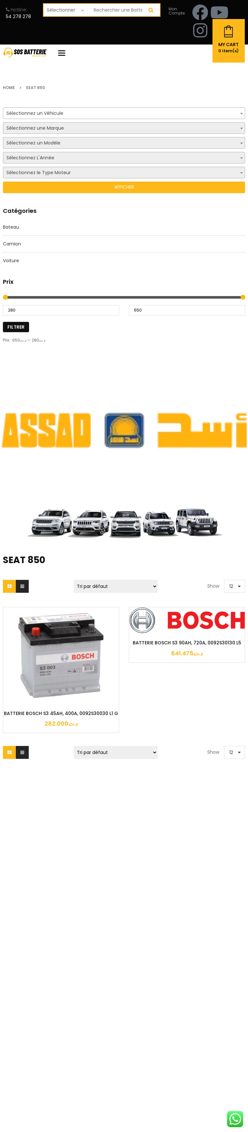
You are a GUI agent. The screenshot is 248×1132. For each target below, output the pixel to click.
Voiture (11, 260)
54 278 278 (18, 16)
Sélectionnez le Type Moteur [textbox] (38, 172)
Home (9, 87)
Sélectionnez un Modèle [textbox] (33, 143)
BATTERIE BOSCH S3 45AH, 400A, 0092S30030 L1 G (61, 713)
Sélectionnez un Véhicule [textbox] (34, 113)
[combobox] (124, 113)
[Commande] (116, 586)
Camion (12, 244)
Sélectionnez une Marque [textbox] (35, 128)
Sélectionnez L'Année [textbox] (30, 157)
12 (231, 586)
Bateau (11, 227)
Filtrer (16, 327)
